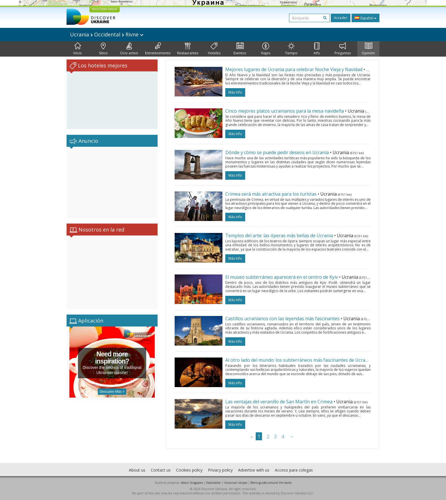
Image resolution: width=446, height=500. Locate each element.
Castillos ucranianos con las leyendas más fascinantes (282, 318)
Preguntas (342, 48)
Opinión (368, 48)
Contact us (161, 470)
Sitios (103, 48)
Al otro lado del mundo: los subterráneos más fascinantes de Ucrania (298, 360)
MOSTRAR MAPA (104, 9)
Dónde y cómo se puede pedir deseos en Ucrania (277, 152)
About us (137, 470)
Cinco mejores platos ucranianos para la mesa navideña (284, 111)
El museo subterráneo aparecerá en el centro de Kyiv (281, 277)
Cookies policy (189, 470)
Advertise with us (253, 470)
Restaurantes (187, 48)
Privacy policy (220, 470)
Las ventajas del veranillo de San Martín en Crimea (279, 401)
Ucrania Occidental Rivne (106, 34)
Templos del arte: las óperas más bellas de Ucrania (279, 235)
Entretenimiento (158, 48)
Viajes (265, 48)
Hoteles (214, 48)
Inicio (77, 48)
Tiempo (291, 48)
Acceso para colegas (294, 470)
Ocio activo (129, 48)
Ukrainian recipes (235, 483)
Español (365, 17)
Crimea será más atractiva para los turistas (271, 194)
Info (317, 48)
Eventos (240, 48)
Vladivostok (213, 483)
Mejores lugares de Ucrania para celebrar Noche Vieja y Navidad (293, 69)
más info (235, 92)
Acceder (340, 17)
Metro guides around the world (271, 483)
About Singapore (192, 483)
